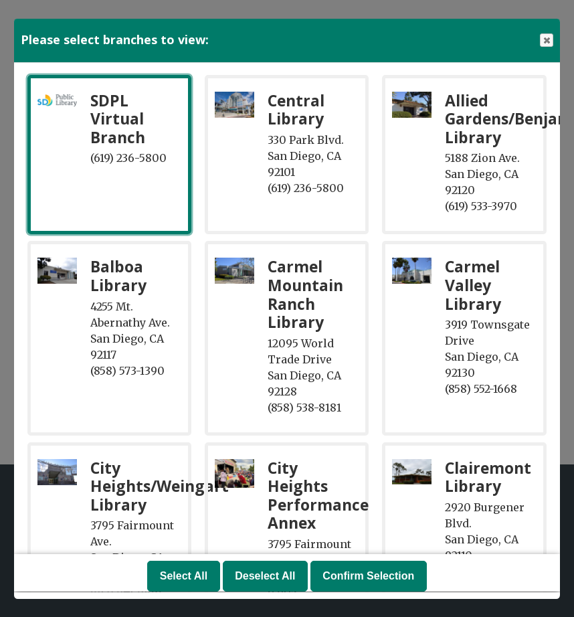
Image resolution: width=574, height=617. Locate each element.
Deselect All (265, 576)
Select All (183, 576)
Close (546, 40)
